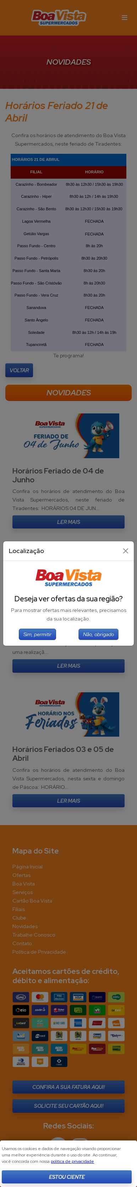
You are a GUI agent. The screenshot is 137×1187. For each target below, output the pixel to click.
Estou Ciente (67, 1177)
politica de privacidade (72, 1161)
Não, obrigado (98, 634)
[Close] (125, 551)
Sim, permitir (37, 634)
